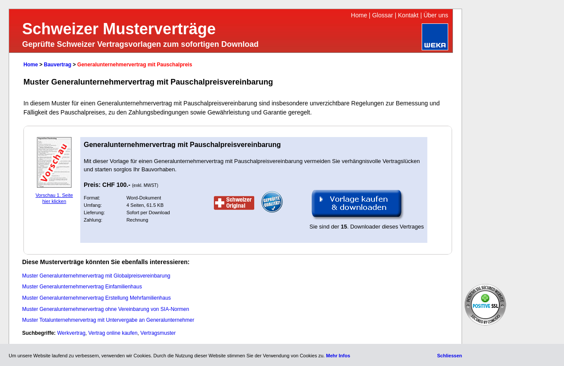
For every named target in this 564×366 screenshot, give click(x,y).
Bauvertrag (57, 65)
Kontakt (408, 15)
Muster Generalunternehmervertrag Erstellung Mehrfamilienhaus (96, 298)
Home (359, 15)
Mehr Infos (338, 355)
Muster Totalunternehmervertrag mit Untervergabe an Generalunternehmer (108, 320)
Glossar (382, 15)
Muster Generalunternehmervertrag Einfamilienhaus (82, 287)
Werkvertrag (71, 333)
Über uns (435, 15)
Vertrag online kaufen (113, 333)
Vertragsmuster (158, 333)
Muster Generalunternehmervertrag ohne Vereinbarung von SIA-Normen (105, 309)
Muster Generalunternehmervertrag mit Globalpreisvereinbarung (96, 276)
